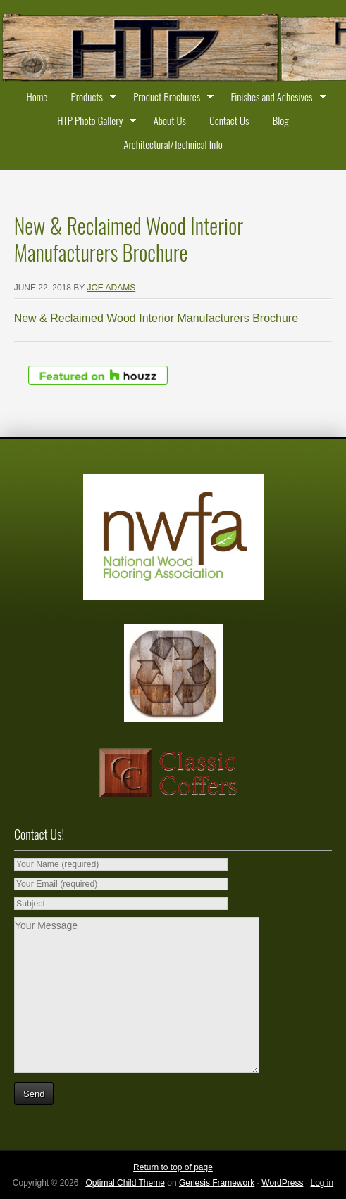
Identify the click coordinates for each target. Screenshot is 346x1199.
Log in (321, 1183)
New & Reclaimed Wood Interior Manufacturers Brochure (156, 318)
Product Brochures (170, 98)
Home (36, 96)
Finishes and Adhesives (275, 98)
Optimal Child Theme (125, 1183)
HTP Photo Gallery (93, 122)
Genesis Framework (216, 1183)
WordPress (282, 1183)
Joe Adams (111, 288)
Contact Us (229, 120)
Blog (281, 120)
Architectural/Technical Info (172, 144)
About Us (170, 120)
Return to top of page (173, 1167)
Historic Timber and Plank (173, 49)
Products (91, 98)
